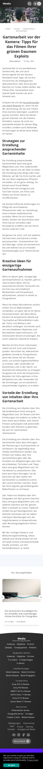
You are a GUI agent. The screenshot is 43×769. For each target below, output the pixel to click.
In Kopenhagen (26, 660)
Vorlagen (29, 713)
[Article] (21, 590)
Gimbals (8, 647)
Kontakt (11, 729)
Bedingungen (14, 723)
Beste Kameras (12, 672)
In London (12, 660)
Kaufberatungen (21, 668)
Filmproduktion (15, 61)
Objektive (21, 644)
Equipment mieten (21, 653)
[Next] (40, 597)
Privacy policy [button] (32, 760)
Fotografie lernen (15, 713)
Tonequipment (20, 647)
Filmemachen (29, 29)
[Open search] (29, 3)
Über (12, 726)
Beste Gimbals (12, 675)
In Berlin (20, 663)
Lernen (17, 29)
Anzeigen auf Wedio (26, 729)
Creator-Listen (13, 717)
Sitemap (29, 727)
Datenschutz (29, 723)
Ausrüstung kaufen (21, 640)
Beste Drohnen (28, 672)
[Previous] (2, 597)
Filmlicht (32, 647)
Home (8, 29)
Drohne (30, 644)
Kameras (11, 644)
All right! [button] (11, 765)
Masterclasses (28, 717)
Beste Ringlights (28, 675)
